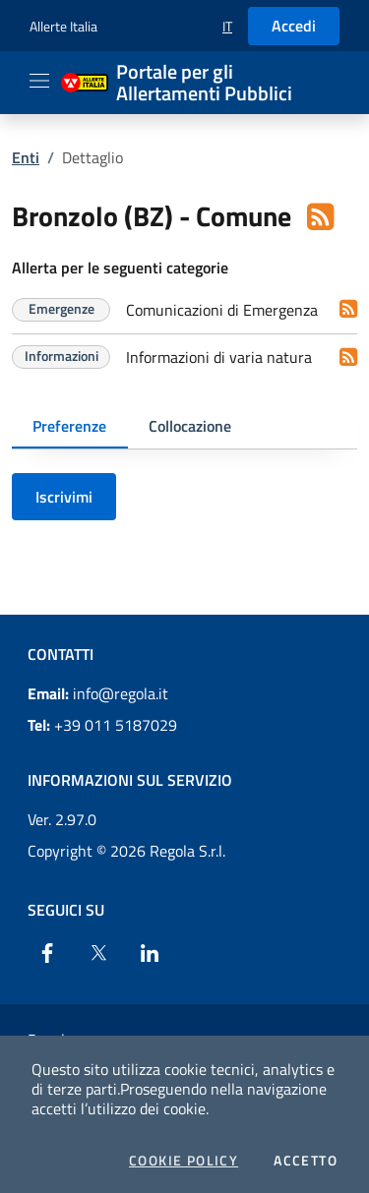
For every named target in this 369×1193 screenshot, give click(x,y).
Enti (25, 157)
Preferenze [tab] (69, 426)
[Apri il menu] (39, 80)
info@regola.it (98, 693)
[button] (227, 26)
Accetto (306, 1160)
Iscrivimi (63, 496)
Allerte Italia (63, 26)
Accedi (294, 25)
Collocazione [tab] (190, 426)
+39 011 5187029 (102, 725)
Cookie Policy (183, 1160)
